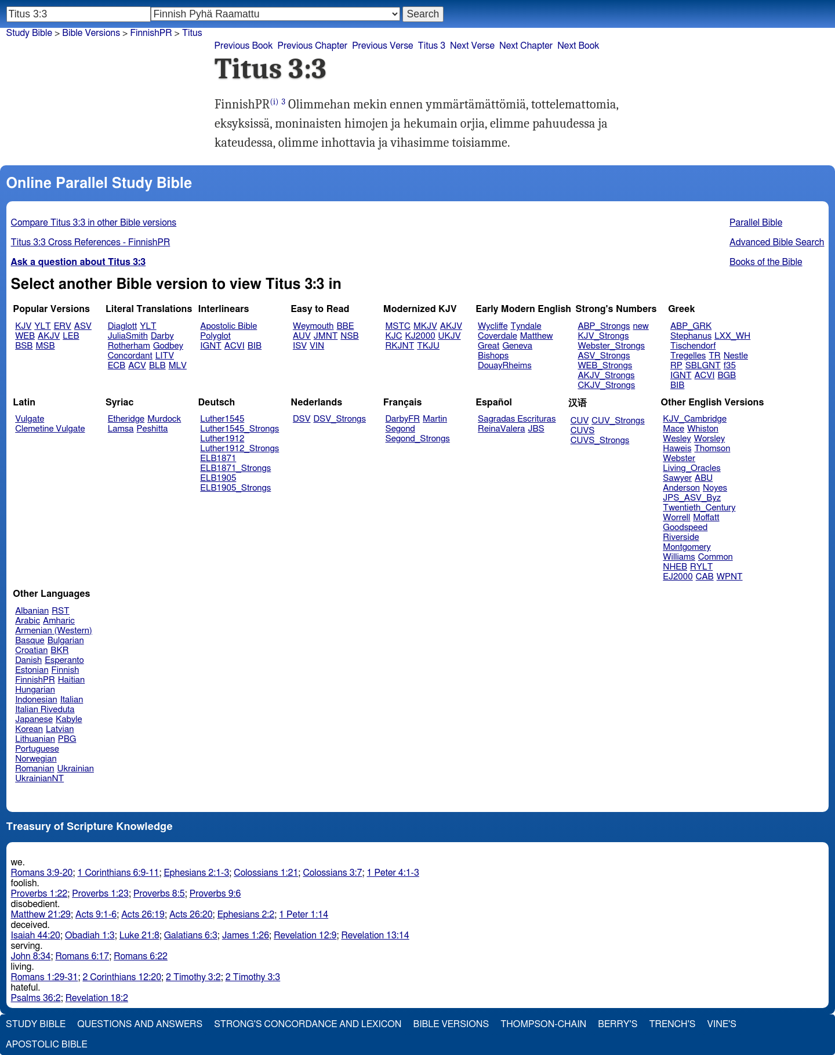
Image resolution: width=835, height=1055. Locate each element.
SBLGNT (703, 365)
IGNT (211, 346)
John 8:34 (31, 956)
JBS (536, 429)
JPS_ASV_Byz (692, 498)
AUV (302, 336)
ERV (62, 326)
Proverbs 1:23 (100, 893)
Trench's (672, 1024)
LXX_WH (732, 336)
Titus (192, 33)
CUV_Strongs (617, 420)
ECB (116, 365)
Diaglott (122, 326)
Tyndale (526, 326)
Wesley (677, 438)
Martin (435, 419)
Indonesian (36, 699)
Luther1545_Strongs (239, 429)
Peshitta (152, 429)
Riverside (681, 537)
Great (488, 346)
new (641, 326)
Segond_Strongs (418, 438)
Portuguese (37, 749)
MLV (178, 365)
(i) (274, 102)
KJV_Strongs (603, 336)
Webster (679, 458)
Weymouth (313, 326)
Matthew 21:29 (41, 914)
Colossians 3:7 (332, 873)
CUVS (583, 430)
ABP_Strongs (604, 326)
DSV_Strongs (339, 419)
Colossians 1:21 (266, 873)
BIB (255, 346)
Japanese (34, 719)
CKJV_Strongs (606, 385)
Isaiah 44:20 (35, 935)
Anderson (681, 488)
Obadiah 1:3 (90, 935)
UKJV (449, 336)
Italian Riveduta (44, 709)
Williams (679, 557)
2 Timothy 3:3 (253, 977)
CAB (705, 576)
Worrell (676, 517)
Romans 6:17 (82, 956)
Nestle (736, 355)
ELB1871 (218, 458)
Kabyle (69, 719)
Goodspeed (685, 527)
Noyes (715, 488)
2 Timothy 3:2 (193, 977)
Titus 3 (432, 45)
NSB (349, 336)
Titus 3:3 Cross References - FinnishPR (90, 242)
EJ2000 (677, 576)
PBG (67, 739)
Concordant (130, 355)
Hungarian (35, 690)
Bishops (493, 355)
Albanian (32, 611)
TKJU (428, 346)
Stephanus (690, 336)
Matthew (536, 336)
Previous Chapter (312, 45)
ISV (300, 346)
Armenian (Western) (53, 630)
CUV (580, 420)
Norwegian (35, 759)
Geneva (517, 346)
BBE (345, 326)
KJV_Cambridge (695, 419)
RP (676, 365)
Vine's (721, 1024)
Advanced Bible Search (776, 242)
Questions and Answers (139, 1024)
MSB (45, 346)
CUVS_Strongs (600, 440)
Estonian (31, 670)
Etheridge (126, 419)
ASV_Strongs (604, 355)
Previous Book (244, 45)
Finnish (65, 670)
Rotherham (129, 346)
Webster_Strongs (611, 346)
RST (61, 611)
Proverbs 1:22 (39, 893)
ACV (137, 365)
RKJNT (400, 346)
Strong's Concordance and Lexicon (307, 1024)
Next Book (578, 45)
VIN (317, 346)
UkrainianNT (39, 778)
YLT (42, 326)
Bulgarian (66, 640)
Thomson (712, 448)
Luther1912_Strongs (239, 448)
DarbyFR (403, 419)
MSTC (398, 326)
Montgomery (687, 547)
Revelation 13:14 (375, 935)
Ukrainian (75, 768)
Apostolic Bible (47, 1044)
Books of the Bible (766, 262)
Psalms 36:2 (36, 998)
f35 (730, 365)
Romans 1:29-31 (44, 977)
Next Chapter (526, 45)
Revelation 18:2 (97, 998)
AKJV (49, 336)
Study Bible (29, 33)
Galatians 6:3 (190, 935)
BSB (23, 346)
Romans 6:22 (141, 956)
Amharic (59, 621)
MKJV (425, 326)
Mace (673, 429)
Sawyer (677, 478)
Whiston (702, 429)
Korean (29, 729)
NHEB (675, 567)
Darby (162, 336)
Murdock (164, 419)
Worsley (709, 438)
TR (714, 355)
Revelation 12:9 (305, 935)
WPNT (730, 576)
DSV (302, 419)
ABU (704, 478)
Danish (28, 660)
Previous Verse (382, 45)
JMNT (326, 336)
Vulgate (29, 419)
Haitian (71, 680)
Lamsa (121, 429)
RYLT (701, 567)
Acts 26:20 (191, 914)
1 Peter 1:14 (303, 914)
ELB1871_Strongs (235, 468)
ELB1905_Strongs (235, 488)
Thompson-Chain (543, 1024)
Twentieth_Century (699, 507)
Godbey (168, 346)
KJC (394, 336)
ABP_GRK (690, 326)
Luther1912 (222, 438)
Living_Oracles (692, 468)
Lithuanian (35, 739)
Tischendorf (693, 346)
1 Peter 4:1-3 (393, 873)
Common (715, 557)
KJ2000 (420, 336)
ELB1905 (218, 478)
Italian (72, 699)
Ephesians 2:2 (246, 914)
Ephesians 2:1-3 (196, 873)
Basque (30, 640)
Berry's (617, 1024)
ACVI (234, 346)
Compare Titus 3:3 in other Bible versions (94, 222)
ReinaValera (501, 429)
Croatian (31, 650)
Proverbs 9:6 (215, 893)
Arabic (27, 621)
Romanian (34, 768)
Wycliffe (492, 326)
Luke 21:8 (139, 935)
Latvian (60, 729)
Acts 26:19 (143, 914)
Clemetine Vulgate (50, 429)
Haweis (677, 448)
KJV (23, 326)
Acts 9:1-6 (96, 914)
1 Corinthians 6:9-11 (118, 873)
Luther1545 (222, 419)
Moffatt (706, 517)
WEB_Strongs (605, 365)
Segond (400, 429)
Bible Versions (91, 33)
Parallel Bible (755, 222)
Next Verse (472, 45)
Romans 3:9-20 (42, 873)
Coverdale (497, 336)
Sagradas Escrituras (517, 419)
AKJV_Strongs (606, 375)
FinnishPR (35, 680)
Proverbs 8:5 (159, 893)
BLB (157, 365)
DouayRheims (505, 365)
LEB (71, 336)
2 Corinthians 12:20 (121, 977)
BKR (59, 650)
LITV (164, 355)
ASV (83, 326)
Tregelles (688, 355)
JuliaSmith (128, 336)
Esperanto (64, 660)
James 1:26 (245, 935)
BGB (726, 375)
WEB (25, 336)
